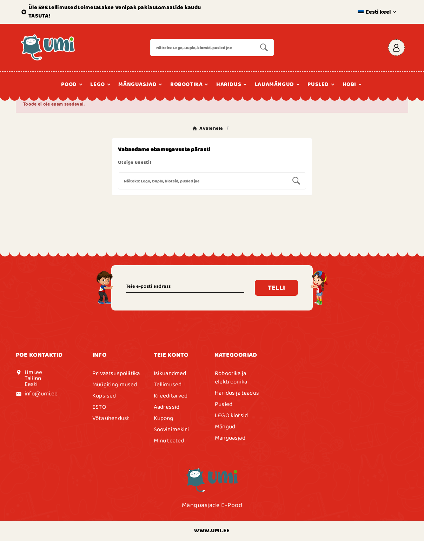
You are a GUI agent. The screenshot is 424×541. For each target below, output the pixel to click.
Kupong (163, 418)
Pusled (223, 404)
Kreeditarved (171, 395)
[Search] (203, 47)
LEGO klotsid (231, 415)
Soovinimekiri (171, 429)
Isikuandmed (170, 373)
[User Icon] (396, 47)
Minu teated (169, 440)
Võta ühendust (110, 418)
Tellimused (168, 384)
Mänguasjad (230, 438)
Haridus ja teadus (237, 393)
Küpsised (104, 395)
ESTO (99, 407)
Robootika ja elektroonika (231, 377)
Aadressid (167, 407)
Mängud (225, 426)
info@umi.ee (41, 393)
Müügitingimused (114, 384)
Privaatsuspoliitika (116, 373)
